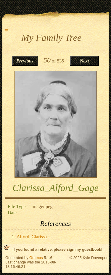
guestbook (91, 249)
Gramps (36, 257)
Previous (24, 60)
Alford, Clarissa (32, 236)
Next (84, 60)
